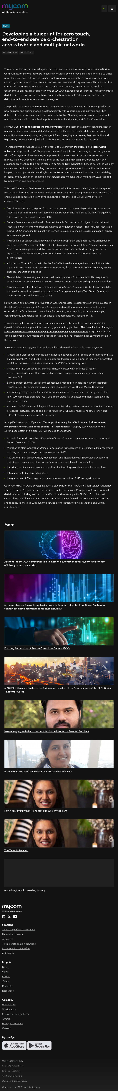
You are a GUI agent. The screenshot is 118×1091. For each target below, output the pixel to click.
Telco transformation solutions (19, 943)
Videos (6, 981)
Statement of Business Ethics (14, 1081)
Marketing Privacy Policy (12, 1061)
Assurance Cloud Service (16, 948)
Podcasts (7, 986)
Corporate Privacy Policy (12, 1066)
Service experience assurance (18, 929)
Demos (6, 976)
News (5, 967)
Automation (8, 953)
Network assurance (12, 934)
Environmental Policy (11, 1071)
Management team (12, 1023)
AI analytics (8, 939)
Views (5, 971)
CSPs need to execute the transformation (38, 126)
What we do (9, 1009)
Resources (8, 990)
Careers (6, 1028)
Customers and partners (15, 1014)
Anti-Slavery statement (12, 1076)
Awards (6, 1018)
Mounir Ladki (10, 52)
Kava (37, 1087)
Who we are (8, 1004)
